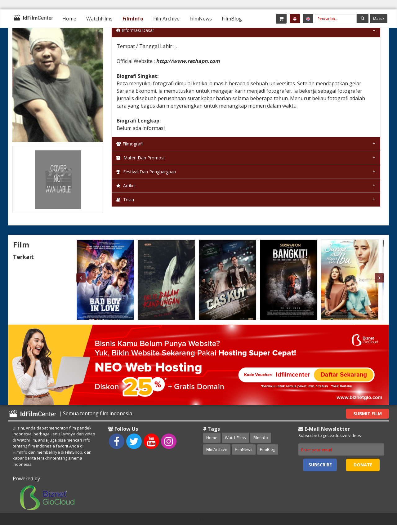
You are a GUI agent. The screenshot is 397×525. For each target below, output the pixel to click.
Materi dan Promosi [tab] (140, 158)
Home (69, 18)
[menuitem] (69, 18)
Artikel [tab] (126, 186)
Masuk (378, 18)
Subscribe (320, 465)
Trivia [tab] (125, 199)
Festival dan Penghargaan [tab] (146, 172)
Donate (363, 465)
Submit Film (367, 413)
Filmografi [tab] (129, 144)
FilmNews (201, 18)
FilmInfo (133, 18)
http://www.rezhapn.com (188, 61)
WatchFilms (99, 18)
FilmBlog (232, 18)
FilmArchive (166, 18)
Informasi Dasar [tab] (135, 30)
